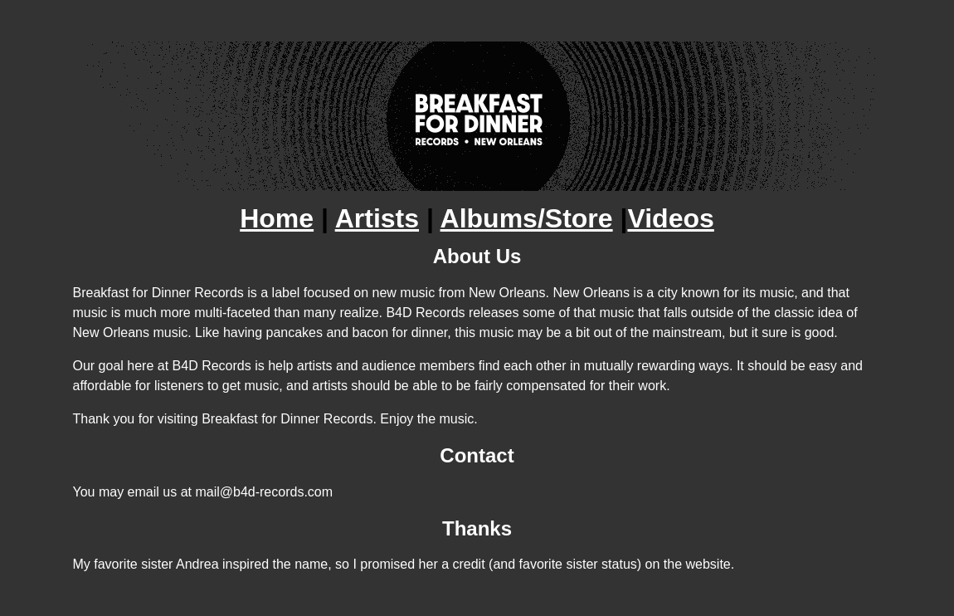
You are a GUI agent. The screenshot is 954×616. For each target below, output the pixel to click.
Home (277, 218)
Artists (377, 218)
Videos (670, 218)
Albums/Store (526, 218)
